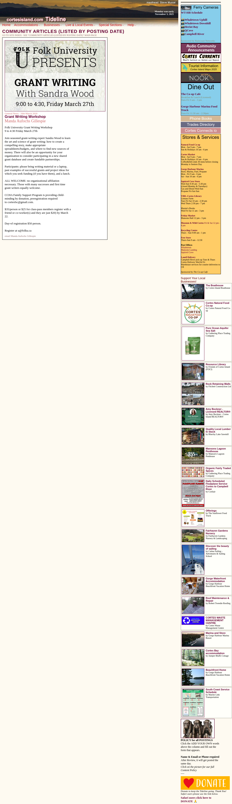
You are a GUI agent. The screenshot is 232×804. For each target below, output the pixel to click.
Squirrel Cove (187, 252)
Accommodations (27, 25)
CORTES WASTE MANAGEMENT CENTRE (215, 620)
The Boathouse (214, 285)
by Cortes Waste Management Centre (215, 626)
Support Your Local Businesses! (193, 279)
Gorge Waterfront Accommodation (216, 579)
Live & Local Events (80, 25)
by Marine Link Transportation (213, 695)
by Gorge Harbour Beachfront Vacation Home (218, 584)
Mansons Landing (189, 250)
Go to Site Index (12, 35)
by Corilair (211, 491)
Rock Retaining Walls (218, 384)
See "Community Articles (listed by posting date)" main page (60, 35)
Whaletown (186, 247)
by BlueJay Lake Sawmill (217, 434)
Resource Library (216, 364)
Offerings (211, 510)
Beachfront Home (216, 670)
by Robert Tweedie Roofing (218, 603)
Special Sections (111, 25)
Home (6, 25)
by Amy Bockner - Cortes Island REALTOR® (217, 415)
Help (132, 25)
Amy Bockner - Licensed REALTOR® (218, 410)
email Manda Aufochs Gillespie (20, 236)
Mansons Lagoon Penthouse (216, 450)
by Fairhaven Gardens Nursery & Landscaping (216, 537)
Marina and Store (216, 633)
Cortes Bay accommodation (215, 652)
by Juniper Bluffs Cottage (217, 656)
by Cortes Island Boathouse (218, 288)
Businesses (53, 25)
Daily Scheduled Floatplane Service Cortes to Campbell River (217, 485)
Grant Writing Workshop (25, 117)
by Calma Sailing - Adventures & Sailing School (215, 553)
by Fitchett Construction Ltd (218, 386)
